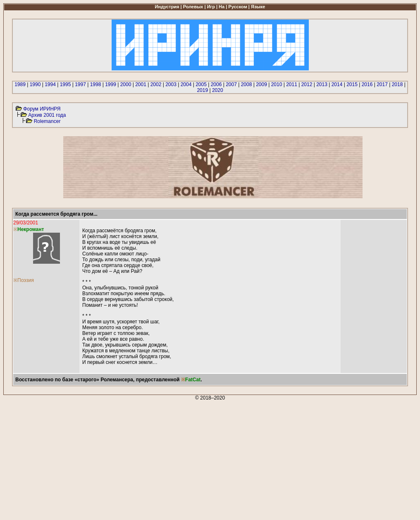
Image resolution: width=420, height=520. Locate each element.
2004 (186, 84)
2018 (397, 84)
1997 (80, 84)
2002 (156, 84)
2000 (125, 84)
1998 (95, 84)
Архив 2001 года (47, 115)
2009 (261, 84)
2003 (171, 84)
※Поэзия (23, 280)
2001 (140, 84)
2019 (202, 90)
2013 (321, 84)
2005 (201, 84)
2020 (217, 90)
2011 (291, 84)
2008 (246, 84)
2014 (337, 84)
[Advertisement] (210, 459)
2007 (231, 84)
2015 (352, 84)
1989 (20, 84)
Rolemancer (47, 121)
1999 (110, 84)
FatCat (192, 380)
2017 (382, 84)
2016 (367, 84)
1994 (50, 84)
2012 (307, 84)
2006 (216, 84)
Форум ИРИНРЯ (41, 109)
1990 (35, 84)
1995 (65, 84)
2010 (276, 84)
